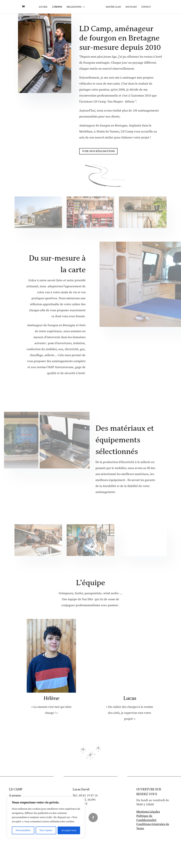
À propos (58, 7)
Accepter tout (68, 830)
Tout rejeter (45, 830)
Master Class (112, 7)
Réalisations (75, 7)
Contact (145, 7)
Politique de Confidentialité (146, 818)
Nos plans (130, 7)
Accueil (44, 7)
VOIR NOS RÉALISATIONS (98, 151)
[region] (46, 817)
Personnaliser (23, 830)
